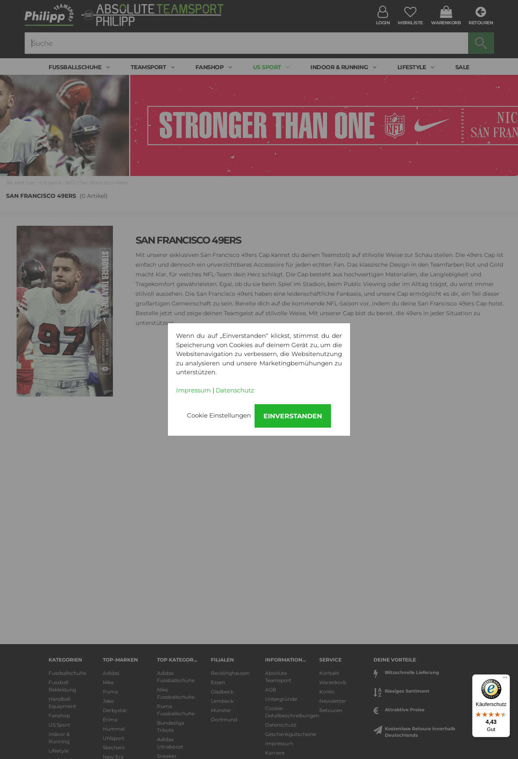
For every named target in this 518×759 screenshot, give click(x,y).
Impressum (193, 390)
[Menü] (505, 679)
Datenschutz (235, 390)
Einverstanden (292, 416)
